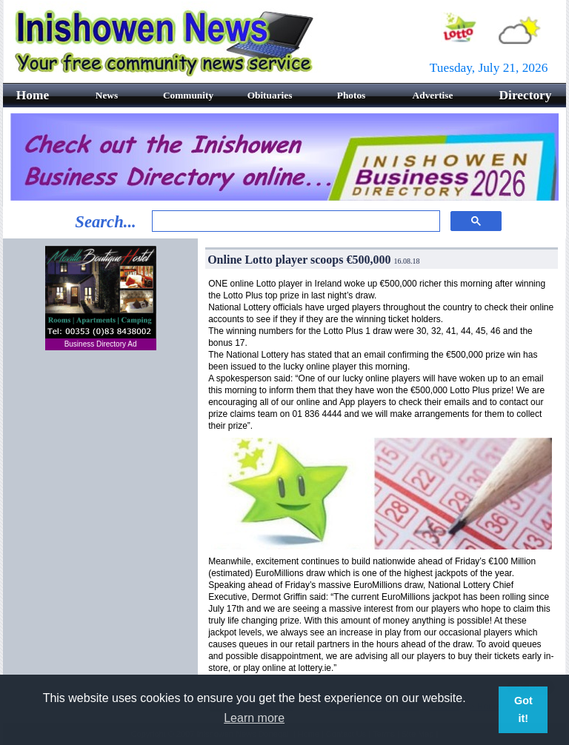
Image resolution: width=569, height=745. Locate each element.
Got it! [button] (523, 709)
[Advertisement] (101, 452)
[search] (294, 221)
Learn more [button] (254, 718)
